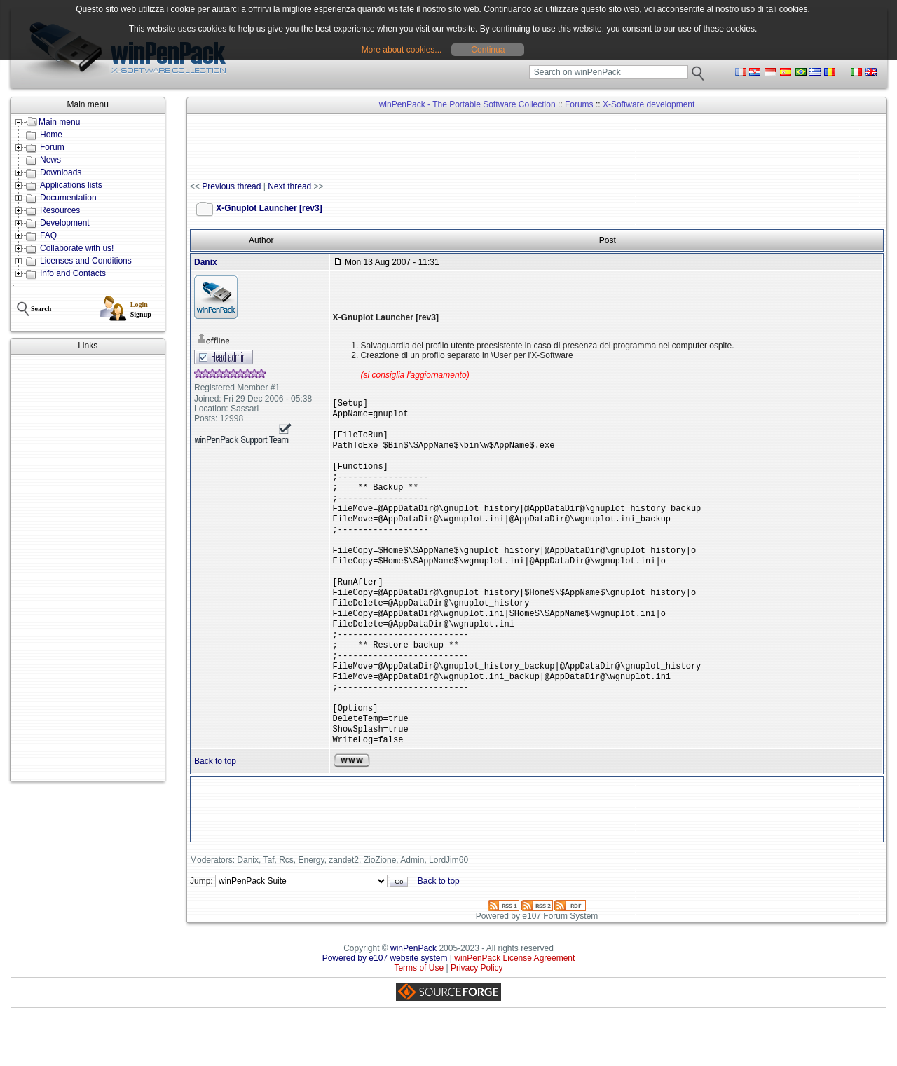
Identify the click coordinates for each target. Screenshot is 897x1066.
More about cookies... (402, 50)
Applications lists (71, 185)
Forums (579, 104)
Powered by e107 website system (385, 1004)
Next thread (289, 186)
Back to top (215, 807)
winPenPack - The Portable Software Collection (467, 104)
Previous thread (231, 186)
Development (65, 223)
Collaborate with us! (77, 248)
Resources (60, 210)
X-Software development (648, 104)
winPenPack (413, 994)
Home (51, 134)
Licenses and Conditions (86, 261)
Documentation (68, 198)
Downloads (60, 172)
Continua (488, 50)
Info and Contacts (73, 273)
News (50, 160)
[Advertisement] (87, 567)
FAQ (48, 235)
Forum (52, 147)
